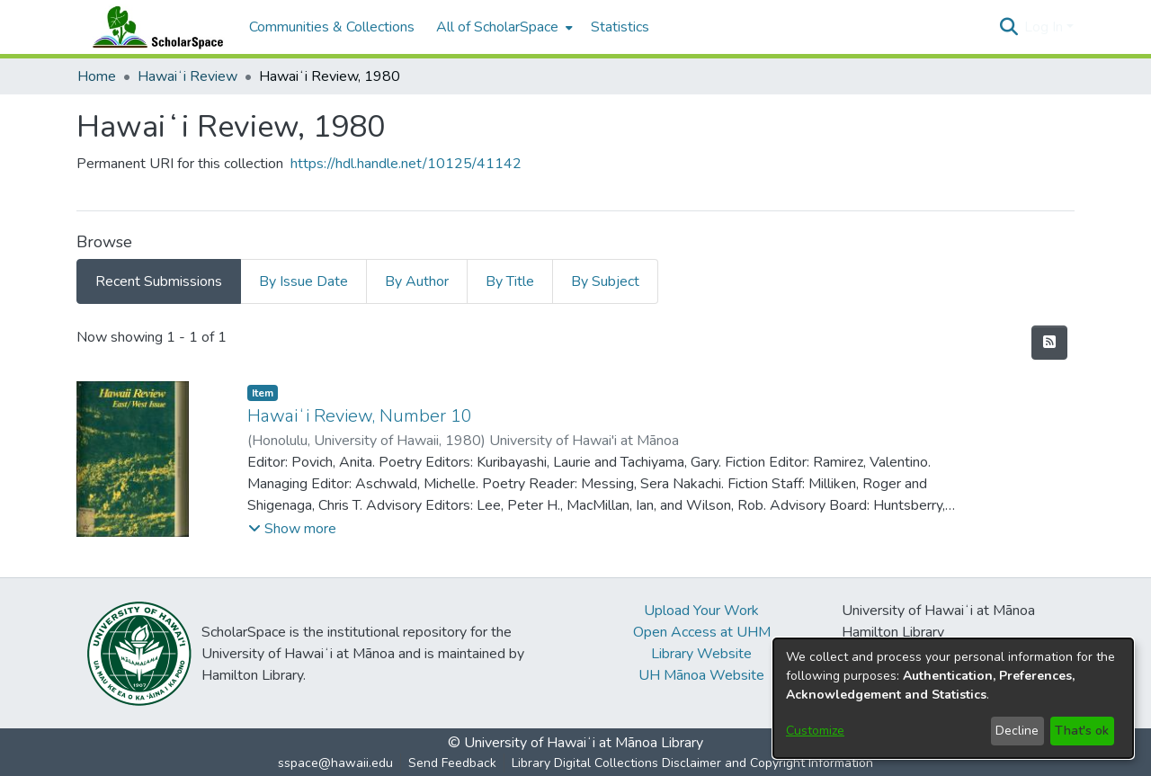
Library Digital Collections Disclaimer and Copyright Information (692, 763)
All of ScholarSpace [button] (497, 27)
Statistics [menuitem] (620, 27)
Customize (815, 730)
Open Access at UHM (702, 632)
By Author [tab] (417, 281)
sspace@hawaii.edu (335, 763)
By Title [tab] (510, 281)
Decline (1017, 730)
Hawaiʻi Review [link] (187, 76)
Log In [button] (1045, 27)
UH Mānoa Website (701, 675)
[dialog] (953, 698)
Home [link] (96, 76)
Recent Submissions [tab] (158, 281)
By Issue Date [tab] (303, 281)
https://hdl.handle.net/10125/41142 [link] (406, 164)
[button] (1008, 27)
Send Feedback (452, 763)
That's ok (1082, 730)
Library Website (701, 654)
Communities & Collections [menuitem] (332, 27)
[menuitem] (503, 27)
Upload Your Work (701, 610)
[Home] (153, 26)
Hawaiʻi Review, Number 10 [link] (359, 416)
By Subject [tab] (605, 281)
